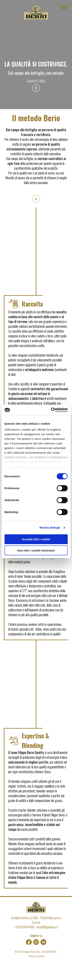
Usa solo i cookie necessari (36, 550)
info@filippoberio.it (47, 927)
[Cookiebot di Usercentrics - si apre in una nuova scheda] (51, 410)
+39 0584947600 (24, 927)
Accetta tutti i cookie (36, 539)
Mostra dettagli (49, 527)
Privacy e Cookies (37, 956)
